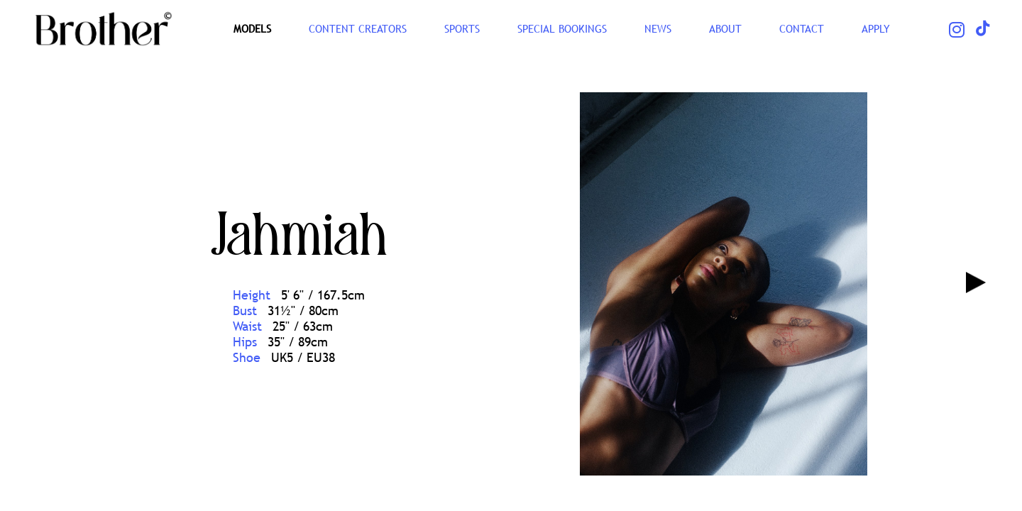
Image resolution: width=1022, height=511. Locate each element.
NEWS (657, 28)
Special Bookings (562, 28)
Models (252, 28)
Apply (876, 28)
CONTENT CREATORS (358, 28)
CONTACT (801, 28)
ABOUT (725, 28)
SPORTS (462, 28)
